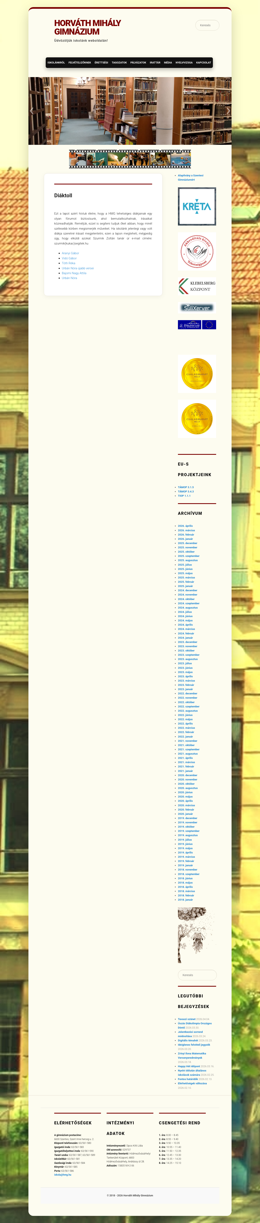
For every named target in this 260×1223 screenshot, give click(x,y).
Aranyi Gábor (70, 253)
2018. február (186, 895)
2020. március (186, 805)
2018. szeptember (188, 874)
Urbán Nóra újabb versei (78, 268)
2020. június (185, 792)
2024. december (187, 590)
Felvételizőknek (79, 62)
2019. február (186, 861)
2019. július (185, 839)
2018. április (185, 886)
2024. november (187, 594)
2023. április (185, 676)
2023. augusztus (188, 659)
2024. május (185, 620)
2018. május (185, 882)
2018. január (185, 899)
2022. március (186, 727)
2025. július (185, 564)
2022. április (185, 723)
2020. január (185, 813)
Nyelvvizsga (184, 62)
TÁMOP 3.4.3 (186, 491)
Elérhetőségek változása (192, 1083)
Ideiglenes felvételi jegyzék (194, 1044)
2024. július (185, 611)
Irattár (155, 62)
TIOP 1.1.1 (184, 495)
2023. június (185, 667)
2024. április (185, 624)
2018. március (186, 891)
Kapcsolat (203, 62)
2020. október (186, 783)
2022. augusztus (188, 710)
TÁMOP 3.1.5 (186, 487)
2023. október (186, 650)
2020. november (187, 779)
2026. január (185, 538)
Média (168, 62)
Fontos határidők (188, 1079)
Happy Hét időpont (189, 1066)
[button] (31, 111)
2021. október (186, 745)
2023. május (185, 672)
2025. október (186, 551)
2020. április (185, 800)
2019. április (185, 852)
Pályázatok (138, 62)
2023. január (185, 689)
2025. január (185, 586)
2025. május (185, 573)
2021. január (185, 770)
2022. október (186, 702)
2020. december (187, 775)
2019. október (186, 826)
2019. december (187, 818)
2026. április (185, 525)
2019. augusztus (188, 835)
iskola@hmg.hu (62, 1174)
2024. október (186, 599)
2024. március (186, 629)
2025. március (186, 577)
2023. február (186, 684)
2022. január (185, 736)
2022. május (185, 719)
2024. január (185, 637)
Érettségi (101, 62)
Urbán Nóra (69, 278)
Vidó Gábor (69, 258)
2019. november (187, 822)
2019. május (185, 848)
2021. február (186, 766)
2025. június (185, 569)
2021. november (187, 740)
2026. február (186, 534)
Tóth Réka (68, 263)
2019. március (186, 856)
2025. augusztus (188, 560)
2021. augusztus (188, 753)
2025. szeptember (188, 555)
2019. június (185, 844)
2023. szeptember (188, 654)
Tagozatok (119, 62)
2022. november (187, 697)
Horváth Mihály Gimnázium (87, 27)
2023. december (187, 642)
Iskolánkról (56, 62)
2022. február (186, 732)
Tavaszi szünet (187, 1019)
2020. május (185, 796)
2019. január (185, 865)
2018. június (185, 878)
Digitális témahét (188, 1040)
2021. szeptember (188, 749)
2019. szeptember (188, 830)
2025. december (187, 543)
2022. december (187, 693)
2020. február (186, 809)
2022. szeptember (188, 706)
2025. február (186, 581)
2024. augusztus (188, 607)
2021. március (186, 762)
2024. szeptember (188, 603)
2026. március (186, 530)
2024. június (185, 616)
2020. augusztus (188, 788)
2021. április (185, 757)
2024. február (186, 633)
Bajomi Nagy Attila (74, 273)
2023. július (185, 663)
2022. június (185, 715)
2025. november (187, 547)
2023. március (186, 680)
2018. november (187, 869)
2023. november (187, 646)
